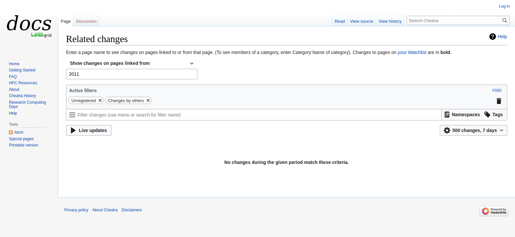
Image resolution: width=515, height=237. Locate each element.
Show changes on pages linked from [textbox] (110, 63)
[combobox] (131, 63)
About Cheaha (105, 210)
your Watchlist (412, 52)
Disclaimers (132, 210)
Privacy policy (76, 210)
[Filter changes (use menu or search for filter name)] (254, 114)
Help (502, 36)
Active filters (83, 90)
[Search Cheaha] (458, 20)
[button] (497, 90)
